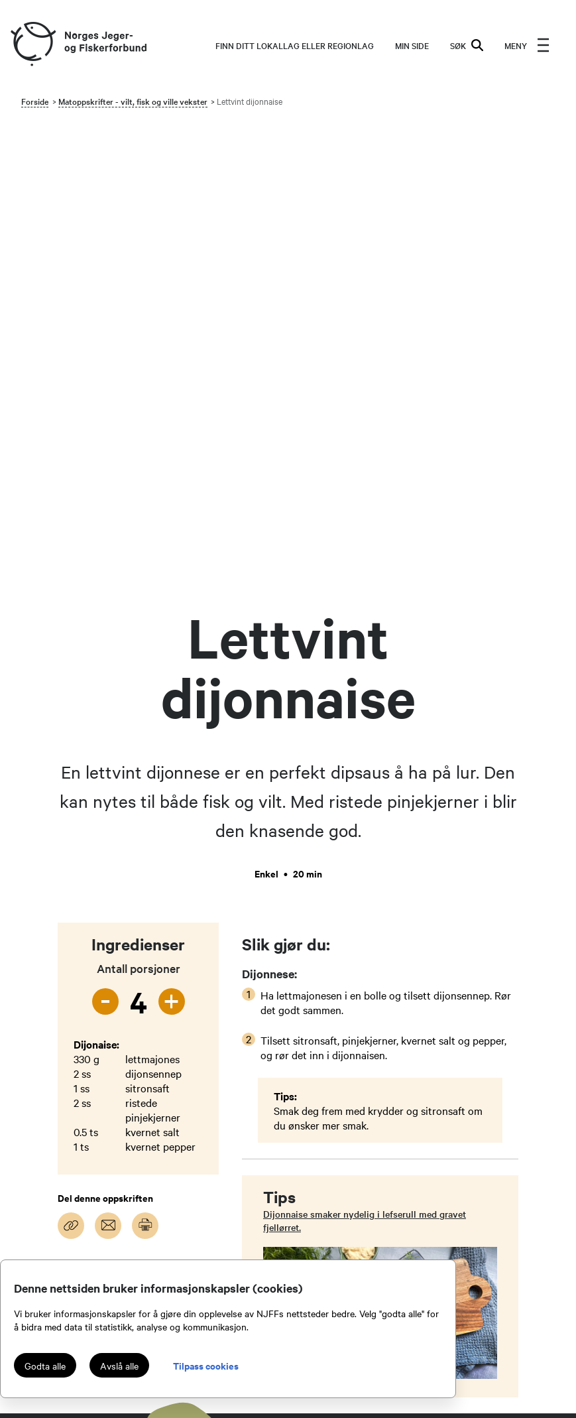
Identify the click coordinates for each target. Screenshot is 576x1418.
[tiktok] (106, 1099)
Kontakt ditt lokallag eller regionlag (344, 1116)
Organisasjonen (322, 1156)
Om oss (304, 1140)
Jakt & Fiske (454, 1093)
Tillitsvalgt (312, 1172)
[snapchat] (19, 1129)
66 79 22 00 (175, 1109)
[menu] (527, 45)
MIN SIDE (412, 45)
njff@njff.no (173, 1093)
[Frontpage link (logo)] (32, 44)
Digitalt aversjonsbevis (477, 1188)
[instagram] (47, 1099)
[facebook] (77, 1099)
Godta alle (45, 1365)
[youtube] (18, 1099)
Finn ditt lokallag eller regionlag (294, 45)
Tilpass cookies (206, 1365)
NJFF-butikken (459, 1140)
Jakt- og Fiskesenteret (337, 1188)
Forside (34, 101)
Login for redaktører (471, 1156)
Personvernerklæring (333, 1204)
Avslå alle (119, 1365)
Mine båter (451, 1109)
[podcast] (47, 1129)
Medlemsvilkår (320, 1220)
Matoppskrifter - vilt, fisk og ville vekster (132, 101)
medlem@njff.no (184, 1124)
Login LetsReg (459, 1172)
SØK (466, 45)
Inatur (439, 1124)
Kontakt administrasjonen (344, 1093)
